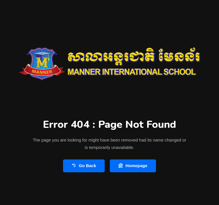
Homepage (132, 166)
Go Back (84, 166)
